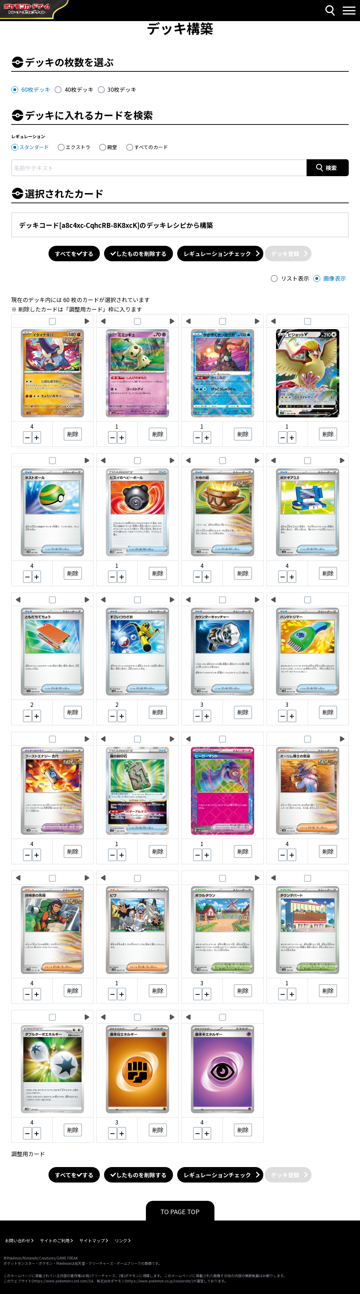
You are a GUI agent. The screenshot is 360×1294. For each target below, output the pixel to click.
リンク (121, 1240)
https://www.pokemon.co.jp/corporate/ (159, 1280)
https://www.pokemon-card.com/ (60, 1280)
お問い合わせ (17, 1240)
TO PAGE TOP (180, 1211)
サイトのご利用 (55, 1240)
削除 (72, 434)
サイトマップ (92, 1240)
